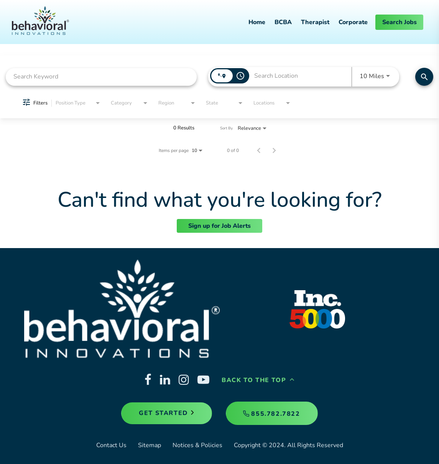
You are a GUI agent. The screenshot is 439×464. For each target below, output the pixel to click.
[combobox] (101, 77)
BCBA (283, 22)
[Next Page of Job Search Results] (274, 150)
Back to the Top (258, 380)
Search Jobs (399, 22)
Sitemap (149, 445)
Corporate (353, 22)
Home (256, 22)
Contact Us (111, 445)
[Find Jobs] (424, 77)
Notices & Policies (197, 445)
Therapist (315, 22)
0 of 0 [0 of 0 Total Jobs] (233, 150)
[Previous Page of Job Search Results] (258, 150)
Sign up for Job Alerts (219, 226)
